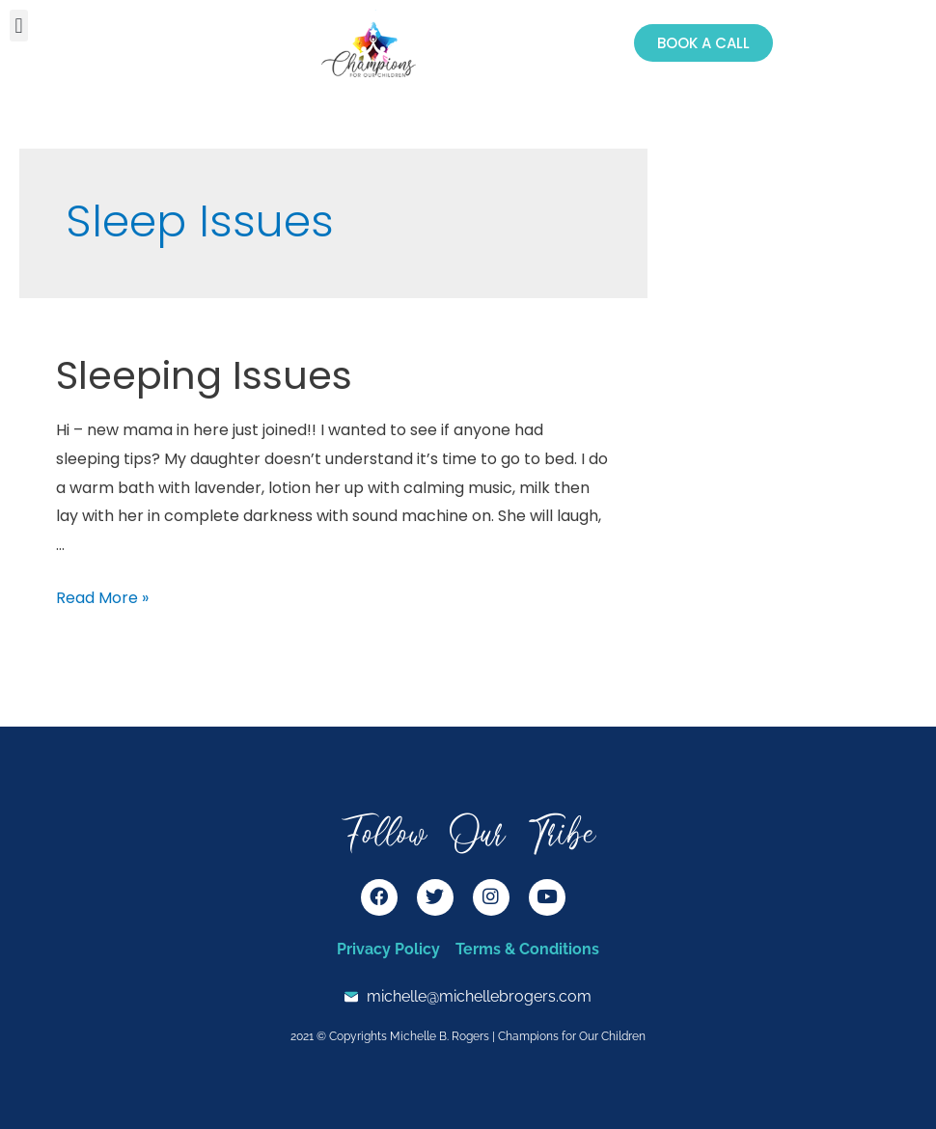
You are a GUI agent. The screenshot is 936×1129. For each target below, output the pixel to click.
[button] (19, 25)
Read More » (102, 598)
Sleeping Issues (204, 375)
